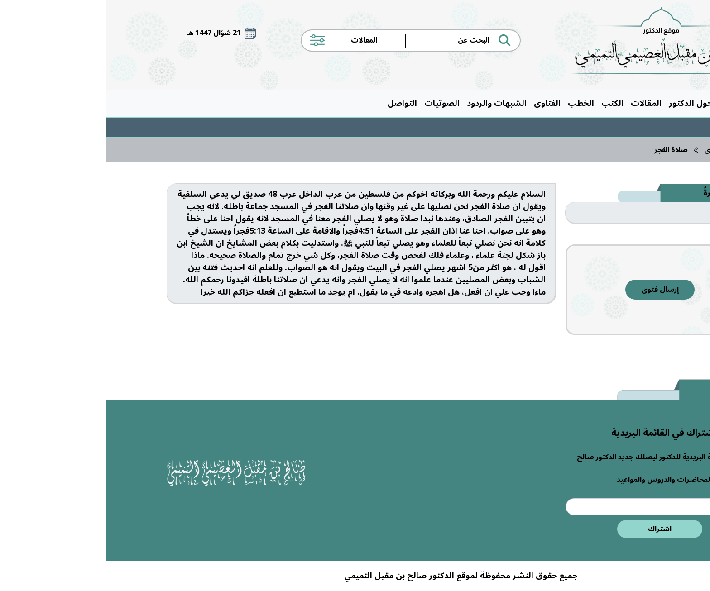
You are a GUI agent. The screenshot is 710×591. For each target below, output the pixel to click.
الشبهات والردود (391, 103)
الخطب (475, 103)
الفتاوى (441, 103)
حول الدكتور (585, 103)
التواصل (297, 103)
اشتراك (554, 529)
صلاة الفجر (565, 149)
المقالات (540, 103)
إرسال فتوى (554, 289)
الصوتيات (336, 103)
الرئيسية (629, 103)
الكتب (507, 103)
